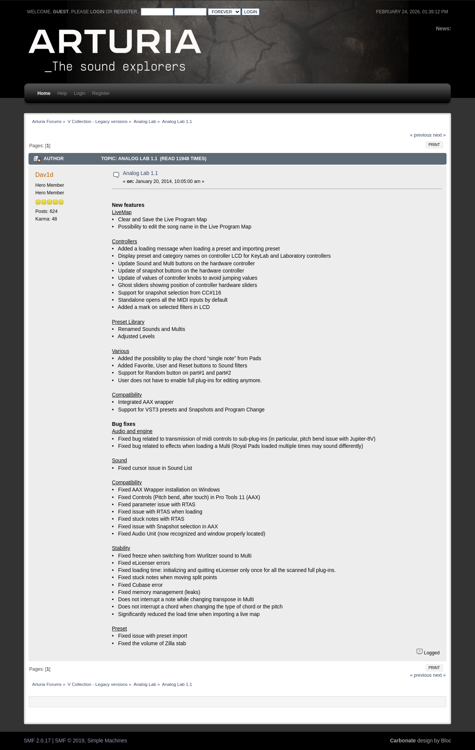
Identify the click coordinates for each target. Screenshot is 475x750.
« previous (421, 135)
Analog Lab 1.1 (140, 173)
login (97, 11)
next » (439, 135)
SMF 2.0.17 (37, 741)
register (125, 11)
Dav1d (44, 174)
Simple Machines (107, 741)
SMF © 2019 (69, 741)
